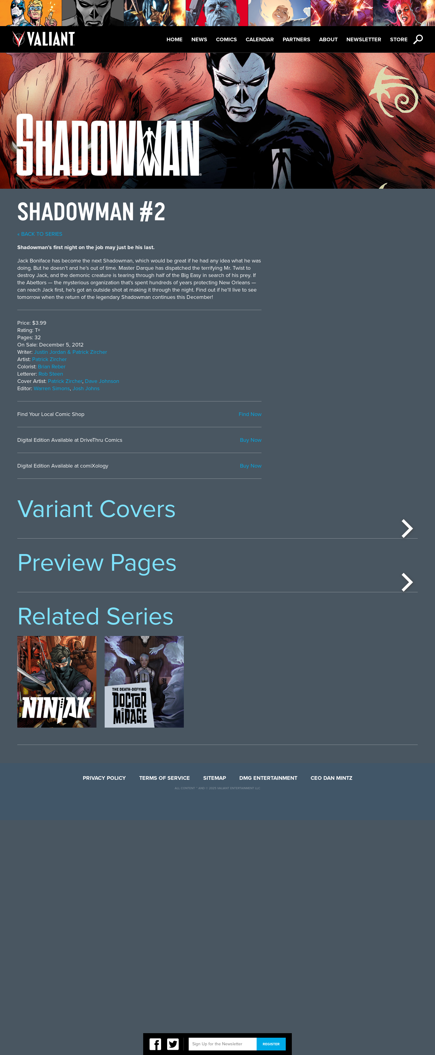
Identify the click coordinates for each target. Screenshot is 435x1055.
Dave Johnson (258, 381)
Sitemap (214, 1012)
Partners (296, 39)
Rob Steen (207, 373)
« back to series (196, 234)
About (328, 39)
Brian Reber (208, 366)
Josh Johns (242, 388)
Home (175, 39)
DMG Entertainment (268, 1012)
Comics (226, 39)
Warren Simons (208, 388)
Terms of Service (164, 1012)
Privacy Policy (104, 1012)
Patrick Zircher (205, 359)
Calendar (260, 39)
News (199, 39)
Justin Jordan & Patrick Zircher (226, 352)
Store (399, 39)
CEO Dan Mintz (331, 1012)
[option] (56, 585)
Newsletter (363, 39)
